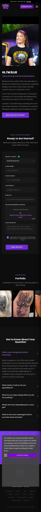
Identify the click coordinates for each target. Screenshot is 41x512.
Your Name (11, 166)
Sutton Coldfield (21, 497)
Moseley (17, 494)
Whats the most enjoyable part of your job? (20, 406)
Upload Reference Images (15, 204)
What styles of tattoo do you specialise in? (20, 386)
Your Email (11, 185)
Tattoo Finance (17, 486)
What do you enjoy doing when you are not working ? (20, 396)
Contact (26, 486)
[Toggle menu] (37, 6)
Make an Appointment (15, 115)
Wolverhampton (16, 500)
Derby (25, 491)
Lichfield (10, 494)
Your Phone (11, 176)
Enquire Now (27, 6)
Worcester (26, 500)
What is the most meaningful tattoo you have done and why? (20, 415)
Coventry (18, 491)
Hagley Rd (32, 491)
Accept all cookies (22, 455)
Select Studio (12, 156)
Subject (9, 195)
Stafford (31, 494)
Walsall (31, 497)
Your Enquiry (10, 222)
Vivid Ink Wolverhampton (25, 76)
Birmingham (9, 491)
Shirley (24, 494)
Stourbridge (11, 497)
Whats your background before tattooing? (20, 353)
